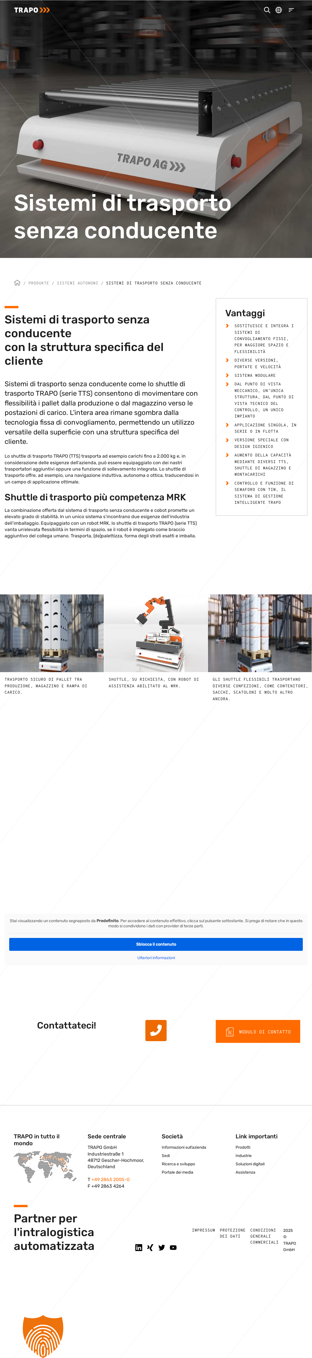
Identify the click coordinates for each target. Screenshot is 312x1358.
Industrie (244, 1155)
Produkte (38, 283)
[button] (156, 1336)
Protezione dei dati (233, 1233)
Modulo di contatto (258, 1032)
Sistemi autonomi (77, 283)
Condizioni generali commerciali (264, 1236)
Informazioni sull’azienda (184, 1147)
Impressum (203, 1230)
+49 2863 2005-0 (110, 1179)
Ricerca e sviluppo (178, 1164)
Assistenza (245, 1172)
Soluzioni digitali (250, 1164)
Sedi (166, 1155)
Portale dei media (177, 1172)
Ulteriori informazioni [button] (156, 957)
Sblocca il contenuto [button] (156, 944)
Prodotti (243, 1147)
